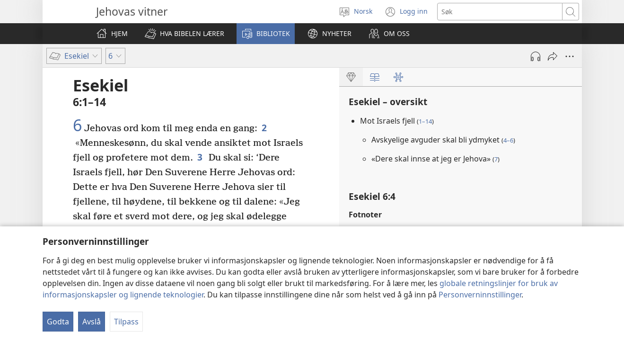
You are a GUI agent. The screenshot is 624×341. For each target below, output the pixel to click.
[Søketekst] (499, 11)
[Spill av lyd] (535, 56)
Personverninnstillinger (480, 294)
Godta (58, 321)
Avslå (91, 321)
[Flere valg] (569, 56)
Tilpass (126, 321)
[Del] (552, 56)
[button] (184, 33)
